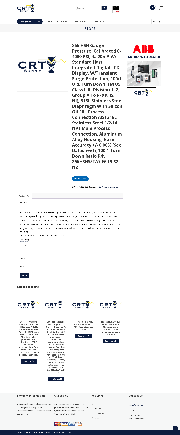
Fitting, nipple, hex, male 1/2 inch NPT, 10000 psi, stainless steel (83, 326)
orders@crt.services (136, 405)
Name (22, 258)
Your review (24, 246)
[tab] (24, 196)
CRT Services (84, 21)
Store (52, 21)
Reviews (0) (24, 196)
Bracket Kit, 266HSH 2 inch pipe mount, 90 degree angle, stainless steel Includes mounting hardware (110, 328)
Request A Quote (80, 178)
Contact (102, 21)
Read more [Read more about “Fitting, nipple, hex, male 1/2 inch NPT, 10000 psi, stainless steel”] (83, 336)
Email (22, 267)
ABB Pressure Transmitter (108, 187)
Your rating (25, 239)
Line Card (66, 21)
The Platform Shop (65, 432)
